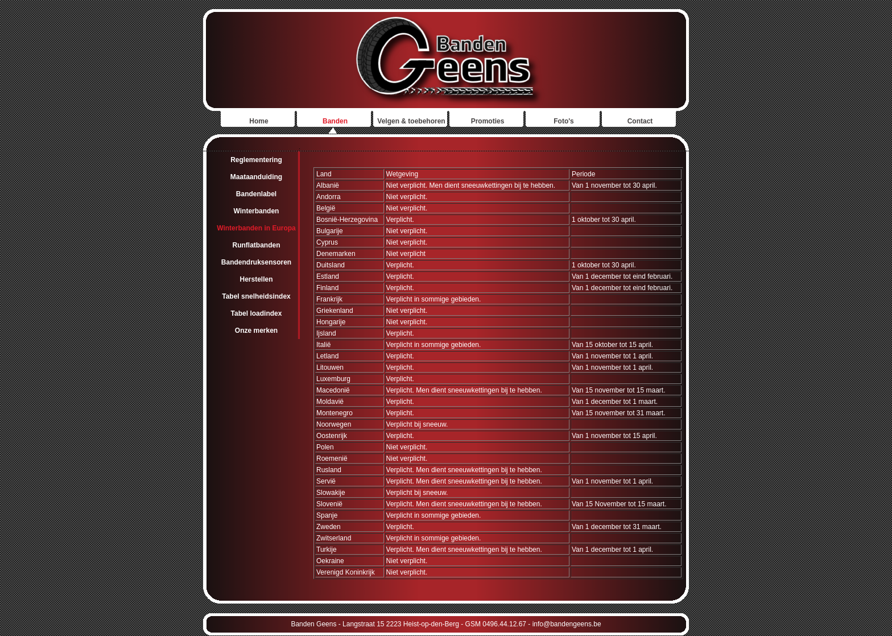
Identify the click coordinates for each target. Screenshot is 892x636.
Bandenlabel (256, 194)
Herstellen (255, 279)
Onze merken (256, 330)
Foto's (564, 121)
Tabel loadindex (256, 313)
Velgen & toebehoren (411, 121)
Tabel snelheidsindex (256, 296)
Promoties (488, 121)
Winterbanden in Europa (256, 228)
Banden (335, 121)
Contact (640, 121)
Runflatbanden (256, 245)
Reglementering (256, 160)
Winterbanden (256, 211)
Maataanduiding (256, 177)
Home (258, 121)
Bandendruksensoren (256, 262)
